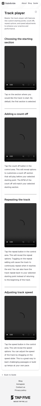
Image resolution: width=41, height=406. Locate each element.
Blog (30, 3)
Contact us (20, 387)
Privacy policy (20, 390)
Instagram (20, 384)
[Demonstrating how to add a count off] (20, 140)
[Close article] (36, 12)
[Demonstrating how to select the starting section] (20, 68)
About (24, 3)
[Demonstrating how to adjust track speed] (20, 318)
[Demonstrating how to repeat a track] (20, 225)
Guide (35, 3)
